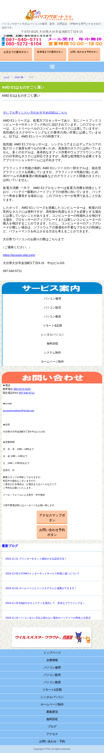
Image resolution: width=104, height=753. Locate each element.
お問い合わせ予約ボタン (52, 532)
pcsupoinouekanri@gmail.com (18, 410)
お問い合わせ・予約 (52, 741)
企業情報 (52, 660)
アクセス (52, 734)
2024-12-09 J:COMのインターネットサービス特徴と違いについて (42, 573)
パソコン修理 (52, 298)
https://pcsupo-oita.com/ (19, 255)
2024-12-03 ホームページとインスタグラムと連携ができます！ (41, 588)
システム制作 (52, 352)
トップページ (52, 652)
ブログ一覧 (18, 77)
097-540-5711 (26, 392)
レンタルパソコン (52, 334)
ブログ (52, 726)
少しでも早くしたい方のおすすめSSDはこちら (35, 112)
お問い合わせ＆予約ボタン (84, 51)
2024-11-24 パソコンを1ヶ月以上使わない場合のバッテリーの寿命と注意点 (48, 617)
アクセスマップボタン (52, 517)
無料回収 (52, 343)
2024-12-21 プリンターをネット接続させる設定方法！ (36, 558)
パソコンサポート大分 (52, 15)
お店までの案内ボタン (16, 51)
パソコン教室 (52, 316)
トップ (6, 77)
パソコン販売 (52, 307)
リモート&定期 (52, 325)
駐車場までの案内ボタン (50, 51)
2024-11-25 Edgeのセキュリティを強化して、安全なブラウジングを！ (45, 603)
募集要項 (52, 711)
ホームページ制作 (52, 361)
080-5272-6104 (22, 389)
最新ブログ (10, 546)
